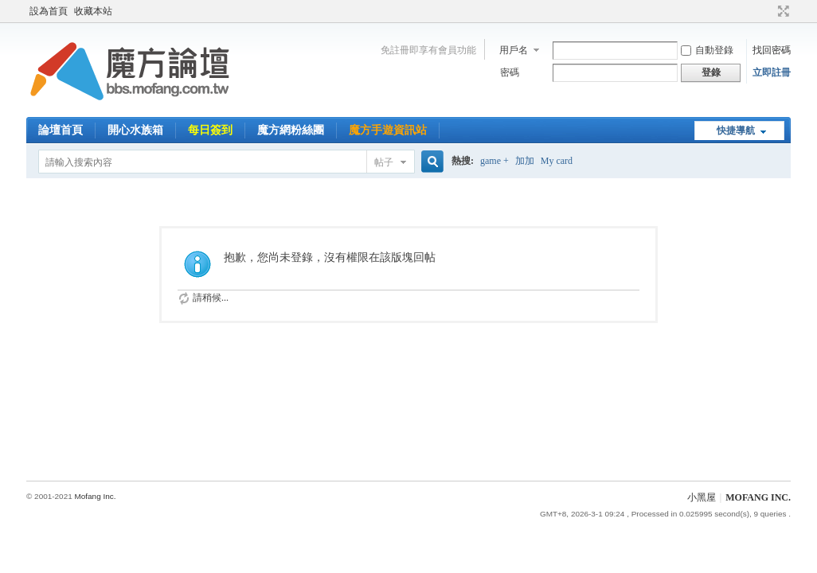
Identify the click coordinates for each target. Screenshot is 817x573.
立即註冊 (771, 72)
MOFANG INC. (758, 497)
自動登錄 (707, 50)
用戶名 (513, 50)
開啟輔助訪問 (768, 11)
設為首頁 (48, 11)
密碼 (509, 72)
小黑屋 (701, 497)
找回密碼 (771, 50)
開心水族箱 (135, 130)
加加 (524, 160)
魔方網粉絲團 (290, 130)
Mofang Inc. (94, 496)
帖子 (383, 162)
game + (494, 160)
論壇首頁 (60, 130)
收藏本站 (93, 11)
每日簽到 (210, 130)
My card (557, 160)
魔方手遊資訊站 (388, 130)
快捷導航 (736, 130)
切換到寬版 (781, 11)
